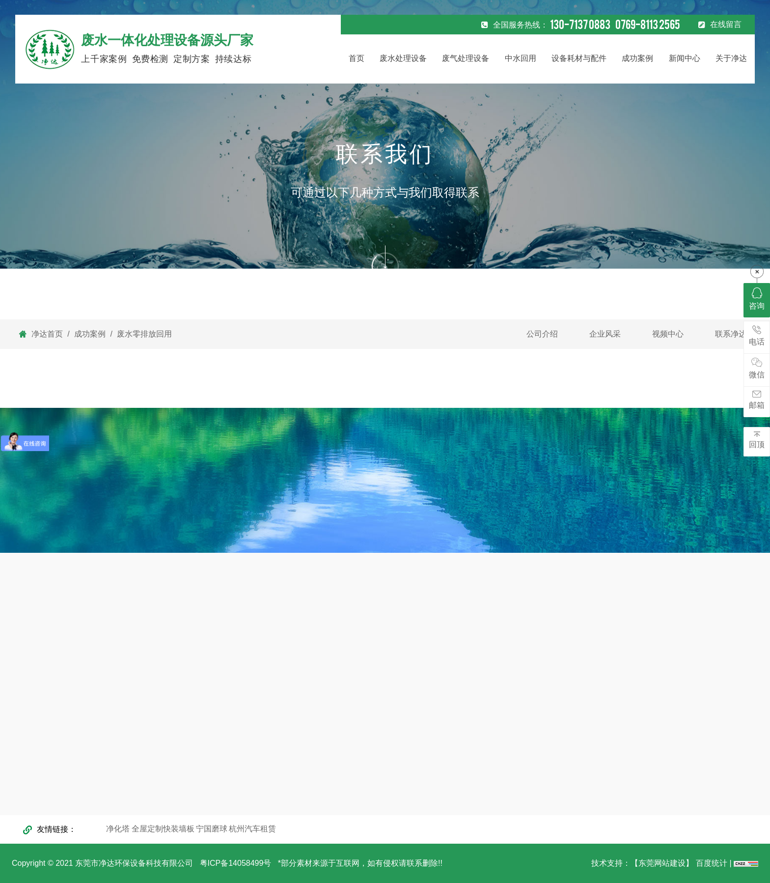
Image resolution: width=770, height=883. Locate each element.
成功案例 (90, 334)
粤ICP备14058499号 (239, 863)
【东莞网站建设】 (662, 863)
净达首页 (47, 334)
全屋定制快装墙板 (163, 829)
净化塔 (118, 829)
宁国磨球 (211, 829)
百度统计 (712, 863)
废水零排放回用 (143, 334)
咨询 (757, 298)
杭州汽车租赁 (252, 829)
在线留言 (726, 24)
